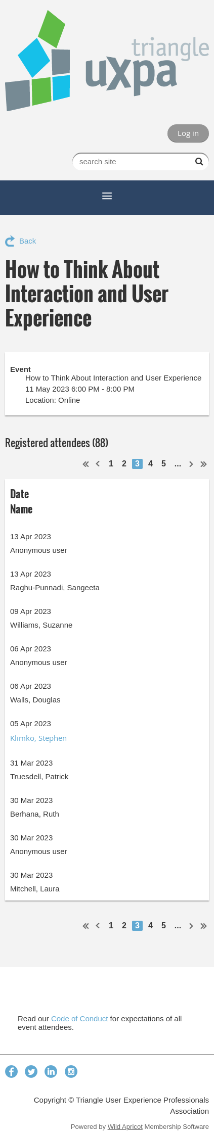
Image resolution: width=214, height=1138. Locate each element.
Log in (188, 133)
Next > (192, 464)
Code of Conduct (79, 1018)
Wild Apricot (125, 1126)
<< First (86, 464)
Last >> (204, 464)
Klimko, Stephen (38, 738)
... (177, 463)
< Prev (98, 464)
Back (27, 240)
